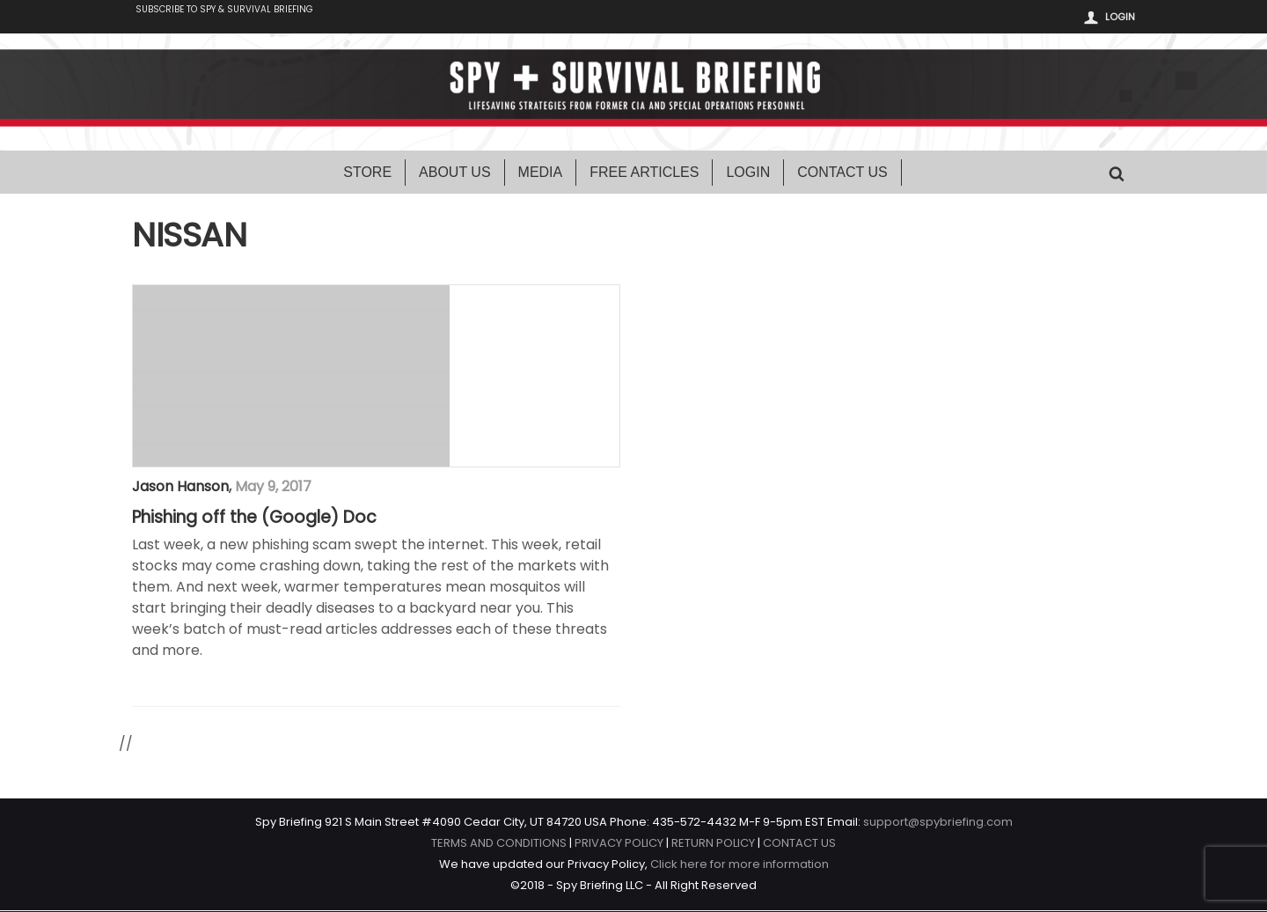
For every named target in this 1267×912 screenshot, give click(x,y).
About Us (455, 173)
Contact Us (842, 173)
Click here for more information (739, 865)
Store (367, 173)
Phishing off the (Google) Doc (254, 519)
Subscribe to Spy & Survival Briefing (244, 18)
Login (1120, 17)
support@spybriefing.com (938, 823)
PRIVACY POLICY (619, 844)
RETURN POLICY (713, 844)
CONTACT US (799, 844)
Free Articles (644, 173)
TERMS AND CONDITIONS (499, 844)
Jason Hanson (180, 488)
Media (540, 173)
